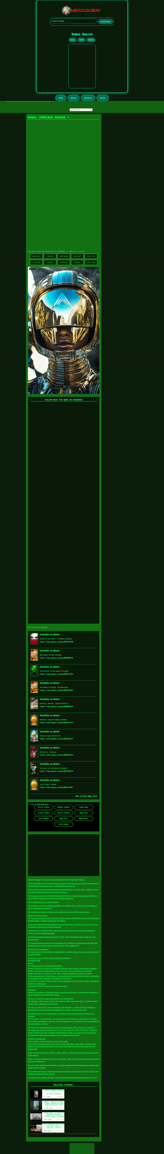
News (72, 40)
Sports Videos (64, 813)
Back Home (91, 262)
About (73, 98)
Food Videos (64, 824)
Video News (83, 807)
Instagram (63, 256)
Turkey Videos (44, 813)
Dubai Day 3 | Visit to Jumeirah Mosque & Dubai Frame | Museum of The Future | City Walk (54, 1116)
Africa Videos (44, 807)
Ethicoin (36, 262)
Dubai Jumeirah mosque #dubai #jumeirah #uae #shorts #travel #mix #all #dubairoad (54, 1104)
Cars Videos (44, 818)
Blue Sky (77, 256)
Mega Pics (63, 818)
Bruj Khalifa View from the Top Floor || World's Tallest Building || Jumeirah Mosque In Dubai (54, 1127)
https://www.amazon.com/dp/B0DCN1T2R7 (56, 674)
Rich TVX (91, 256)
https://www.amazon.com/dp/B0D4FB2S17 (56, 739)
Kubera (77, 262)
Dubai (46, 958)
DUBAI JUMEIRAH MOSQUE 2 (54, 1091)
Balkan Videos (64, 807)
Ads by (79, 796)
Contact (88, 98)
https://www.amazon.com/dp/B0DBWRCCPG (56, 706)
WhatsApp (36, 256)
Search (50, 262)
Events (91, 40)
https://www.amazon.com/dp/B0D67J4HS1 (56, 787)
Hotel (81, 40)
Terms (103, 98)
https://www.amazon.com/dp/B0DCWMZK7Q (56, 658)
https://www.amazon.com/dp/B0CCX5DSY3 (56, 771)
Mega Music (83, 818)
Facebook (64, 262)
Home (61, 98)
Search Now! (105, 22)
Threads (50, 256)
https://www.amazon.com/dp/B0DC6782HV (56, 690)
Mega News (84, 813)
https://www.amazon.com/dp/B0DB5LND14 (56, 755)
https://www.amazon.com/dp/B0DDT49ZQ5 (56, 642)
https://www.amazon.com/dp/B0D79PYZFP (56, 723)
